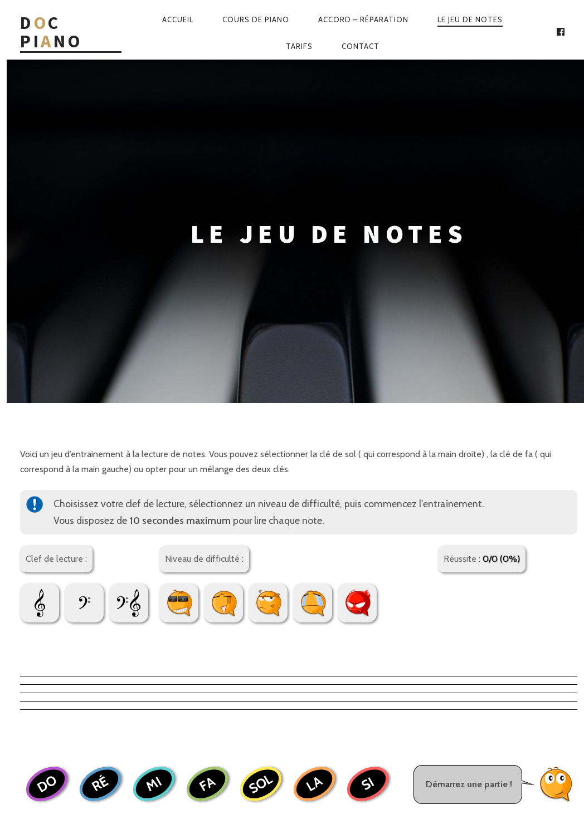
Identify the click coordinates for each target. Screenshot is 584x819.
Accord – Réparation (363, 19)
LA (314, 574)
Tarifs (299, 46)
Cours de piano (255, 19)
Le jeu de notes (470, 19)
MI (153, 574)
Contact (360, 46)
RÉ (100, 574)
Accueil (177, 19)
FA (207, 574)
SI (367, 575)
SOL (260, 574)
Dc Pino (51, 32)
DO (46, 574)
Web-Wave (325, 769)
